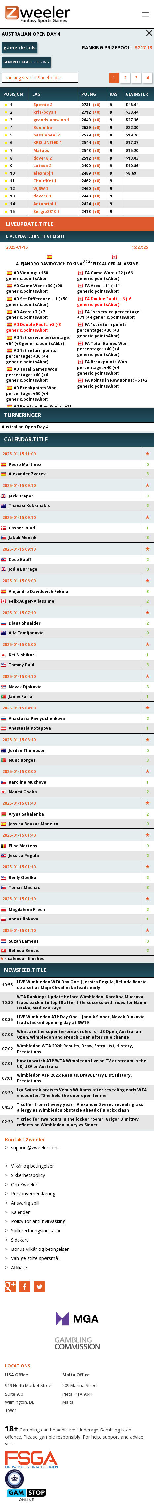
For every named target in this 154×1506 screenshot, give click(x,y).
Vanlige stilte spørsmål (35, 1258)
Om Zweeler (24, 1184)
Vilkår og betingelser (32, 1166)
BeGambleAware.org (39, 1443)
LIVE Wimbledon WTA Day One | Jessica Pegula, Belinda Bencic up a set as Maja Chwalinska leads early (81, 984)
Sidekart (19, 1240)
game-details (19, 48)
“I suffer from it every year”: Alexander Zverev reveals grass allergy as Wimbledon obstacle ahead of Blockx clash (80, 1107)
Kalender (20, 1212)
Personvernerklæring (33, 1193)
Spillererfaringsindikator (36, 1230)
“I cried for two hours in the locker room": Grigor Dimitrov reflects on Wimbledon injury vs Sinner (78, 1122)
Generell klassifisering (26, 62)
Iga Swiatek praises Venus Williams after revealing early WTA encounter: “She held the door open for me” (82, 1092)
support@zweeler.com (35, 1147)
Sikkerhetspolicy (28, 1175)
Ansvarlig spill (25, 1203)
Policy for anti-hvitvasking (38, 1221)
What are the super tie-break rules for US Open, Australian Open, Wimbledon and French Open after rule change (79, 1034)
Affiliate (19, 1267)
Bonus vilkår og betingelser (40, 1249)
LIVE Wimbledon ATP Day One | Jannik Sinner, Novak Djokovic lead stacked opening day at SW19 (80, 1019)
